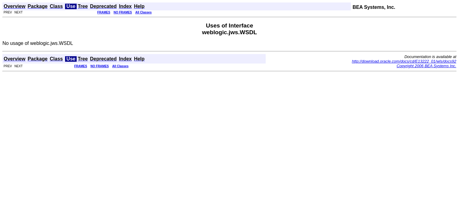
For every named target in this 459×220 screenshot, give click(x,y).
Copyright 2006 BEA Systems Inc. (426, 66)
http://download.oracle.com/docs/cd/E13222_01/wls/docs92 (404, 61)
